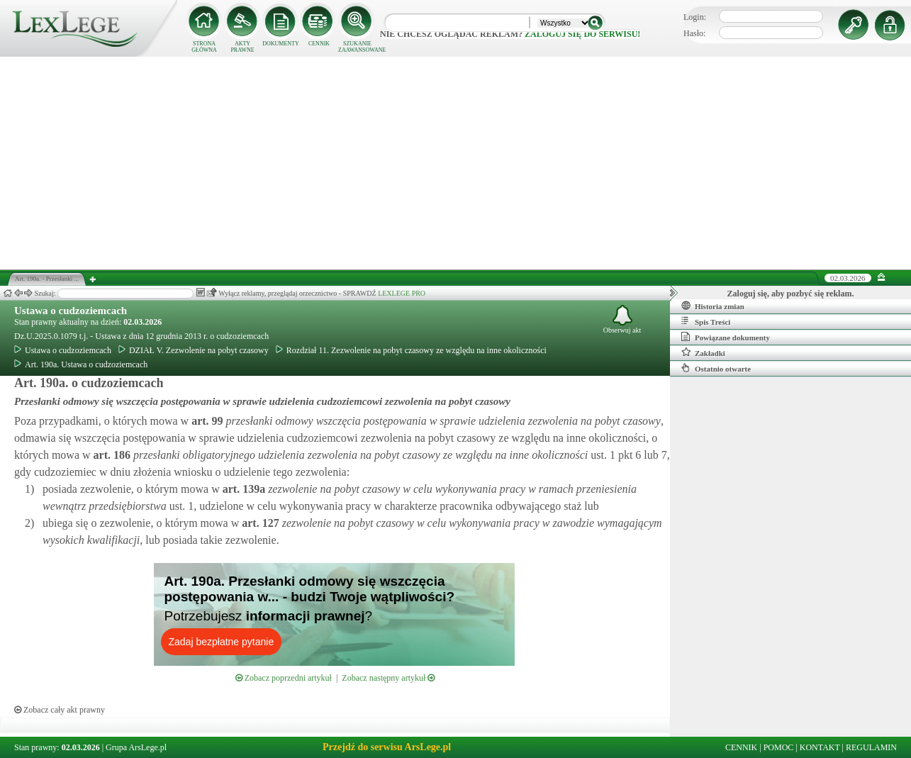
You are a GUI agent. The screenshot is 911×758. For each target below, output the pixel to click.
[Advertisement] (455, 163)
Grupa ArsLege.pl (136, 747)
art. (206, 421)
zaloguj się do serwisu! (582, 34)
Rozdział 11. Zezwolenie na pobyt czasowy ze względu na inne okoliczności (411, 350)
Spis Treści (705, 321)
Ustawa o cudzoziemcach (70, 310)
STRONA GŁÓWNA (204, 46)
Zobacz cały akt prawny (59, 710)
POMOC (779, 747)
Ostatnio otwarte (716, 368)
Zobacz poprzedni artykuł (283, 678)
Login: (694, 17)
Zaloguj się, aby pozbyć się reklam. (790, 294)
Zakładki (703, 352)
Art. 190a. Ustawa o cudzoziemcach (80, 364)
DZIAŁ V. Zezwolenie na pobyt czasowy (193, 350)
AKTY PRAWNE (242, 46)
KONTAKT (820, 747)
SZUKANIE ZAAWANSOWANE (357, 46)
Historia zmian (712, 306)
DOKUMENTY (280, 43)
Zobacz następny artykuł (388, 678)
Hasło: (694, 33)
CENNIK (319, 43)
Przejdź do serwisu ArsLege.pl (387, 747)
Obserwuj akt (622, 319)
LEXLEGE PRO (401, 293)
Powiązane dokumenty (725, 337)
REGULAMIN (871, 747)
